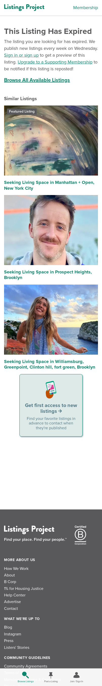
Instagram (12, 634)
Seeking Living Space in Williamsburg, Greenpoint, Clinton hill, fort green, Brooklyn (49, 364)
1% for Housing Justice (23, 588)
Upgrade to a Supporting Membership (55, 62)
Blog (8, 627)
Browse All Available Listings (37, 80)
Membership (85, 7)
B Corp (10, 581)
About (9, 575)
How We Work (16, 568)
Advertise (12, 601)
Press (8, 640)
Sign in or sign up (21, 55)
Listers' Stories (16, 647)
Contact (11, 608)
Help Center (15, 595)
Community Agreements (25, 666)
